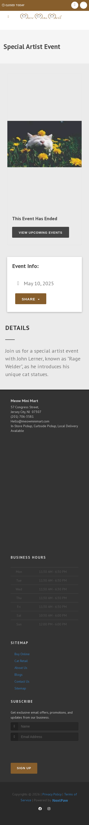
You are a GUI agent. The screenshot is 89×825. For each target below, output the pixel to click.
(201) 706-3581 (22, 416)
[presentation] (36, 749)
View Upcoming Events (40, 232)
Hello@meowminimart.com (30, 421)
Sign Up (24, 768)
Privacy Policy (51, 794)
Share (31, 299)
